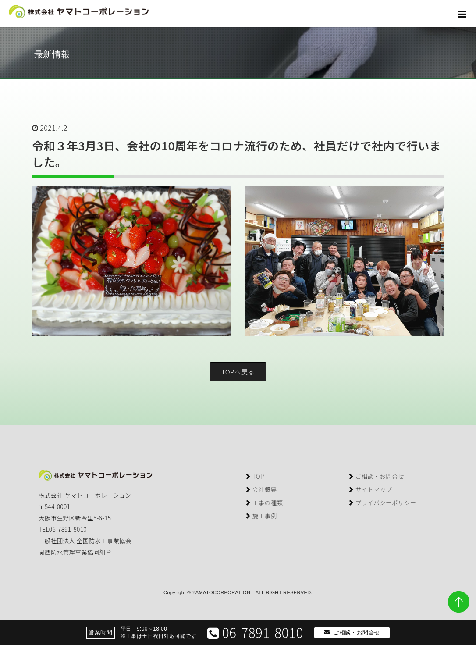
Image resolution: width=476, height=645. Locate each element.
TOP (254, 476)
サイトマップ (370, 489)
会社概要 (261, 489)
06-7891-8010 (255, 632)
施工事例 (261, 515)
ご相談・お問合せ (376, 476)
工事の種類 (264, 502)
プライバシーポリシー (382, 502)
